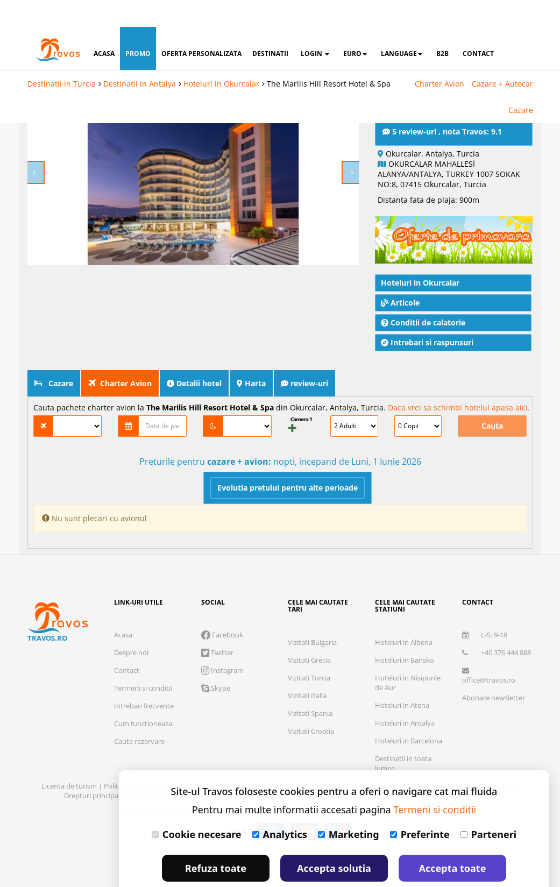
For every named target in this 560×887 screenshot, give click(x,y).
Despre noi (131, 641)
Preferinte (420, 807)
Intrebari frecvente (144, 694)
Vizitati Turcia (309, 666)
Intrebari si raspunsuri (427, 331)
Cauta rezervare (139, 730)
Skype (215, 677)
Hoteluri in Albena (404, 631)
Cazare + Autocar (502, 57)
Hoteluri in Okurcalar (221, 57)
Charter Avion (439, 57)
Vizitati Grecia (309, 649)
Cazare (520, 83)
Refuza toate (215, 841)
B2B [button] (442, 26)
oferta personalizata (201, 26)
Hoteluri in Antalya (405, 711)
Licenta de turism (69, 774)
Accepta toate (452, 841)
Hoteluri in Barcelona (408, 729)
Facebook (222, 623)
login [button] (315, 26)
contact (478, 26)
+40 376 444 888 (496, 641)
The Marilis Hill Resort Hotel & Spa (329, 57)
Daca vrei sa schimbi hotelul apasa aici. (459, 396)
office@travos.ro (488, 664)
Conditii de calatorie (423, 311)
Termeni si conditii (143, 677)
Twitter (217, 641)
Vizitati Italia (307, 684)
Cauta (492, 414)
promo (138, 26)
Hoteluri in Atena (402, 694)
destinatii (270, 26)
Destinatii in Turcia (61, 57)
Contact (126, 659)
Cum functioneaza (143, 712)
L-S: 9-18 (484, 623)
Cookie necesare (197, 807)
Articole (400, 291)
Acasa (123, 623)
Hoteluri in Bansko (404, 649)
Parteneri (488, 807)
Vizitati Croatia (311, 720)
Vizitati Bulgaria (312, 631)
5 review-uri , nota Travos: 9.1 (442, 120)
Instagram (222, 659)
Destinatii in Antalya (139, 57)
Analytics (279, 807)
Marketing (348, 807)
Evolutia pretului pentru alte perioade (287, 476)
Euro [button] (355, 26)
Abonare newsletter (493, 686)
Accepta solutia (334, 841)
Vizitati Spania (310, 702)
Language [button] (401, 26)
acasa (104, 26)
